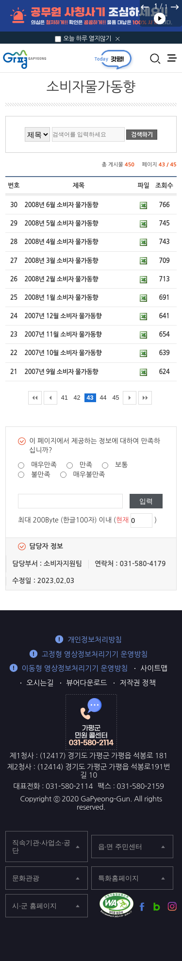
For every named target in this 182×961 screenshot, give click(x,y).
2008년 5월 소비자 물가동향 (61, 223)
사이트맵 (153, 668)
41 (64, 397)
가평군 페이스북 (142, 906)
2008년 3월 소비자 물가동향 (61, 261)
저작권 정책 (137, 682)
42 (77, 397)
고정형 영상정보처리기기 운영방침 (95, 654)
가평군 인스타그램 (172, 906)
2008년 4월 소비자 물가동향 (61, 242)
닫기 (118, 39)
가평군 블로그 (157, 906)
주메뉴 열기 (172, 58)
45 (115, 397)
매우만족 (44, 464)
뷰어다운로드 (86, 682)
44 (102, 397)
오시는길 (39, 682)
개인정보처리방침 (94, 639)
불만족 (40, 474)
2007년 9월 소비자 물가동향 (61, 372)
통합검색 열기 (155, 58)
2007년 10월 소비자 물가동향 (62, 353)
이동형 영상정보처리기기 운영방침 (75, 668)
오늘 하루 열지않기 (87, 38)
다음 (174, 7)
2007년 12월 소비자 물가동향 (62, 316)
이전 (145, 7)
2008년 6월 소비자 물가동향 (61, 205)
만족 (86, 464)
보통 (121, 464)
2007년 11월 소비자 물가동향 (62, 334)
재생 (159, 18)
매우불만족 (89, 474)
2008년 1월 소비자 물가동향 (61, 297)
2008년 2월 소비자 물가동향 (61, 279)
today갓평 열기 (113, 59)
